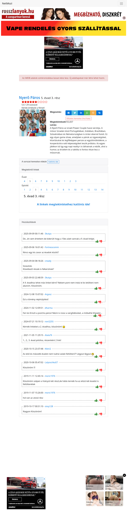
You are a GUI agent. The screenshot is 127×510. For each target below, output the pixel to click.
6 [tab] (35, 181)
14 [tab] (102, 189)
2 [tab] (70, 181)
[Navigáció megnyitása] (121, 3)
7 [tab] (41, 181)
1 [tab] (64, 181)
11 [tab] (82, 189)
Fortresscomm (52, 247)
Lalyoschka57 (51, 362)
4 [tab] (24, 181)
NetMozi (7, 3)
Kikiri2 (48, 348)
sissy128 (49, 406)
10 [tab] (58, 181)
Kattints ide (53, 161)
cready (48, 260)
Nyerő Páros (30, 97)
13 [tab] (95, 189)
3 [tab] (75, 181)
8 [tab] (46, 181)
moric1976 (50, 376)
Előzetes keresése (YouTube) (78, 118)
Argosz (48, 294)
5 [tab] (30, 181)
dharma (48, 307)
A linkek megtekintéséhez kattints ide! (63, 204)
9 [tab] (52, 181)
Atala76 (48, 335)
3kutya (48, 233)
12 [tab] (89, 189)
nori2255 (49, 321)
